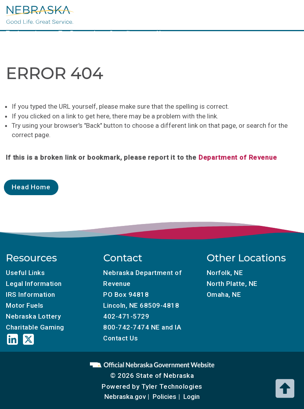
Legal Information (34, 283)
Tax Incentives (26, 33)
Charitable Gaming (257, 14)
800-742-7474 (126, 327)
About (163, 33)
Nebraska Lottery (33, 316)
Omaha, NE (224, 294)
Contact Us (120, 338)
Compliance (126, 33)
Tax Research (77, 33)
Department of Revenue (238, 157)
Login (191, 396)
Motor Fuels (201, 14)
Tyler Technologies (171, 386)
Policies (164, 396)
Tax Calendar (153, 14)
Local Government (96, 14)
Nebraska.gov (125, 396)
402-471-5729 (126, 316)
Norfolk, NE (225, 273)
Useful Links (25, 273)
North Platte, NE (232, 283)
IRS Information (30, 294)
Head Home (31, 187)
